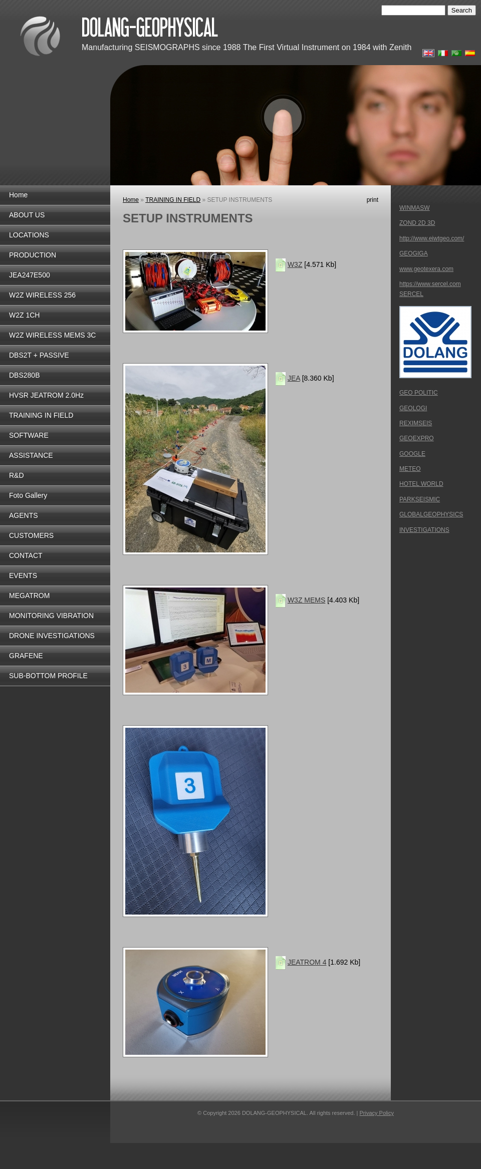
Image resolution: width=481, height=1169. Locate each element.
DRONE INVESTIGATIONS (52, 636)
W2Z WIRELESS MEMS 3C (52, 335)
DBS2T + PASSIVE (39, 355)
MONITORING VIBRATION (51, 616)
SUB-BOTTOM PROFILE (48, 676)
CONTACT (26, 555)
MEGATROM (29, 596)
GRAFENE (26, 656)
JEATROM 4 (307, 962)
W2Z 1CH (24, 315)
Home (18, 195)
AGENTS (23, 515)
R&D (16, 475)
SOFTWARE (29, 435)
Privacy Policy (376, 1113)
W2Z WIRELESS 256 (42, 295)
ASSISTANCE (31, 455)
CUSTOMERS (31, 535)
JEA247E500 (29, 275)
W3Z (295, 264)
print (372, 199)
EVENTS (23, 575)
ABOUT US (27, 215)
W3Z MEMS (306, 600)
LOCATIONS (29, 235)
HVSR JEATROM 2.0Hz (46, 395)
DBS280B (24, 375)
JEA (294, 378)
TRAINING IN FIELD (41, 415)
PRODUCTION (32, 255)
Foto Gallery (28, 495)
